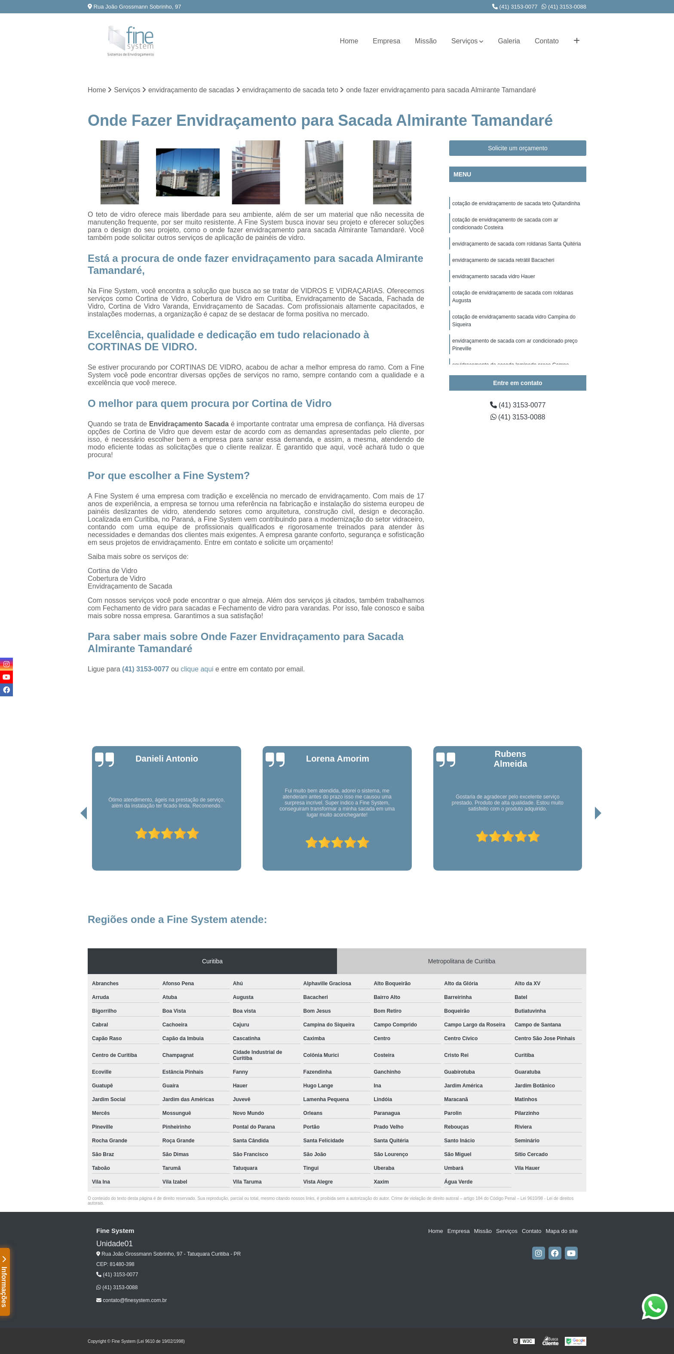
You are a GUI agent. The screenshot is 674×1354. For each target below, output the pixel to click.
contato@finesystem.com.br (131, 1300)
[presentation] (72, 846)
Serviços (464, 41)
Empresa (386, 41)
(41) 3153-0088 (564, 6)
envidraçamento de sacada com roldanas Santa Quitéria (516, 244)
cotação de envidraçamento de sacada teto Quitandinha (516, 203)
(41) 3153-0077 (515, 6)
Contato (547, 41)
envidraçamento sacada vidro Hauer (493, 276)
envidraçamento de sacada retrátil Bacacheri (503, 260)
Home (349, 41)
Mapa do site (561, 1231)
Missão (426, 41)
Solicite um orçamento (518, 148)
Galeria (509, 41)
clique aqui (197, 669)
